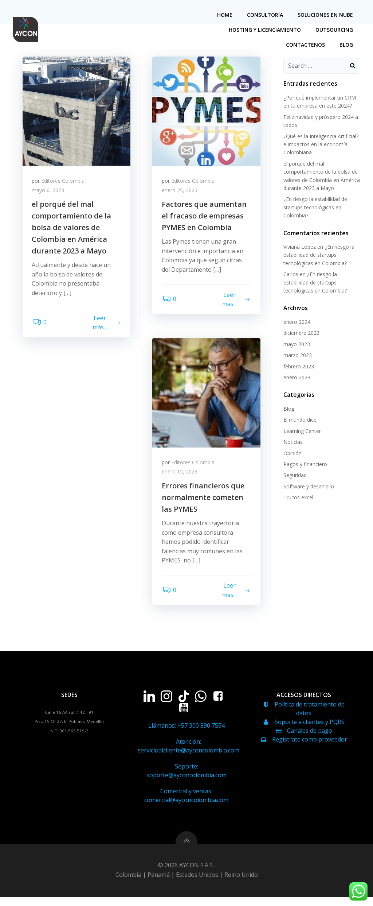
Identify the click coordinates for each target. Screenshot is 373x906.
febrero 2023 (297, 366)
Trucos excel (297, 498)
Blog (347, 44)
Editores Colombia (64, 183)
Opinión (291, 453)
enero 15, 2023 (181, 474)
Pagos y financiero (304, 464)
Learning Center (301, 431)
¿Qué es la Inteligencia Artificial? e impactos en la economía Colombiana (319, 144)
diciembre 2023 (300, 333)
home (225, 14)
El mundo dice (298, 420)
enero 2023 (295, 378)
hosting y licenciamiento (266, 29)
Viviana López (298, 247)
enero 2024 (295, 322)
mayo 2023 (295, 344)
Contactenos (306, 44)
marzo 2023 (296, 355)
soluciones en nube (326, 14)
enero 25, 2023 (181, 192)
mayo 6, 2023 (50, 192)
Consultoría (266, 14)
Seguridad (294, 475)
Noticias (292, 442)
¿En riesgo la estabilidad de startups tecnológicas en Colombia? (314, 208)
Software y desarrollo (307, 486)
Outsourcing (335, 29)
